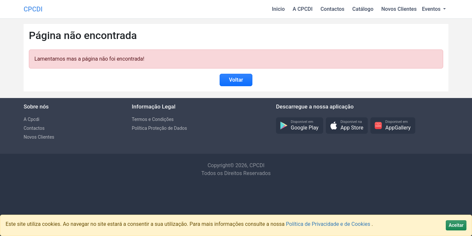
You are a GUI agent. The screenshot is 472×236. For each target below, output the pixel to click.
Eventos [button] (432, 9)
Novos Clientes (399, 9)
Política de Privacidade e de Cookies (328, 224)
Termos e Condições (153, 119)
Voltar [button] (236, 80)
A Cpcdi (31, 119)
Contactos (332, 9)
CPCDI (33, 9)
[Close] (456, 225)
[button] (299, 125)
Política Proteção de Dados (159, 128)
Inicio (278, 9)
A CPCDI (303, 9)
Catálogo (362, 9)
